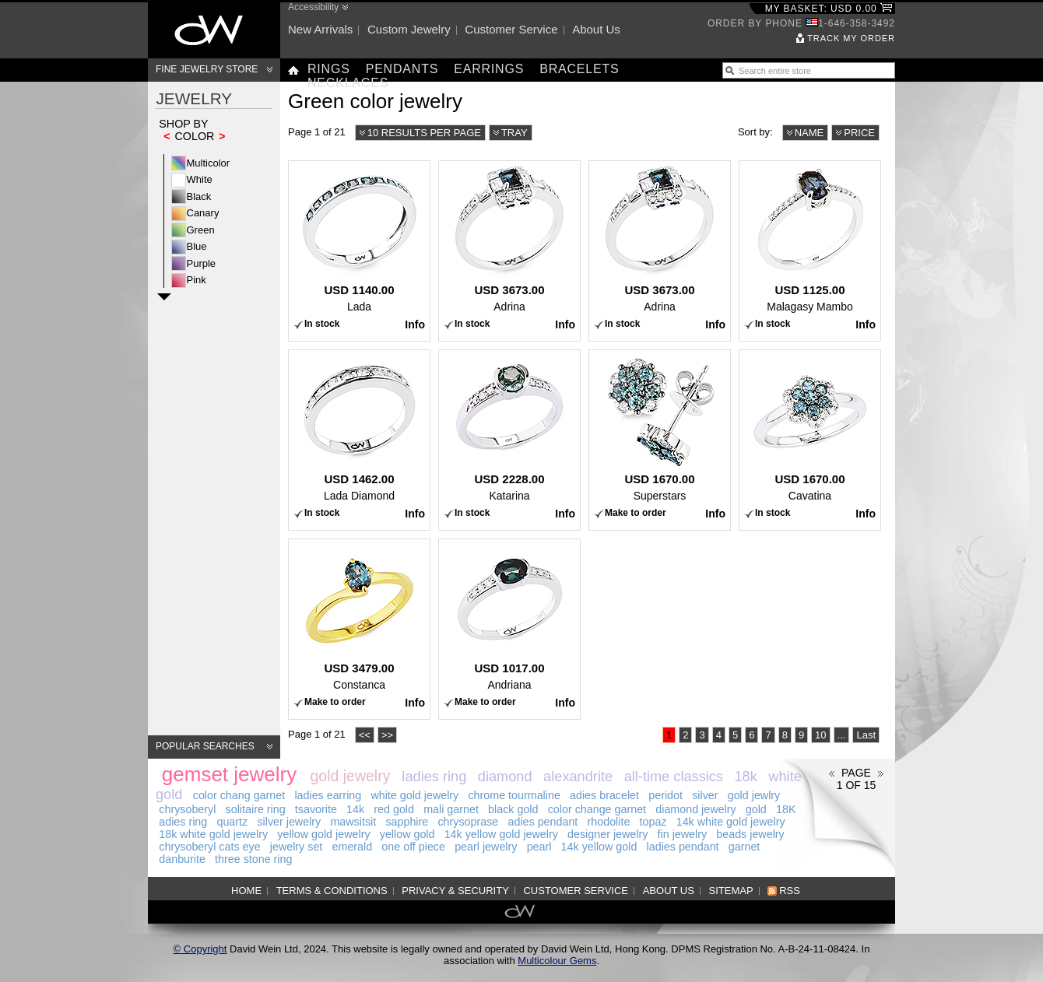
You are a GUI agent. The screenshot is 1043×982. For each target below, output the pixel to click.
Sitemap (731, 890)
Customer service (511, 29)
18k (746, 776)
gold (756, 809)
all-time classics (673, 776)
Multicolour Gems (557, 960)
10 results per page (424, 133)
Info (415, 324)
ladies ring (434, 776)
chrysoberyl (187, 809)
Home (246, 890)
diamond (505, 776)
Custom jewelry (409, 29)
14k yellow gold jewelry (501, 834)
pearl (539, 846)
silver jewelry (289, 821)
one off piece (413, 846)
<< (364, 735)
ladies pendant (683, 846)
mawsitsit (353, 821)
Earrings (489, 68)
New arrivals (320, 29)
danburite (182, 859)
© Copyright (200, 949)
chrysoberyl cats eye (209, 846)
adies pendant (542, 821)
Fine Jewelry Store (207, 69)
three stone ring (253, 859)
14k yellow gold (599, 846)
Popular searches (205, 746)
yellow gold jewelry (323, 834)
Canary (203, 213)
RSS (789, 890)
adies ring (183, 821)
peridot (665, 795)
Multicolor (208, 163)
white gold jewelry (414, 795)
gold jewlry (754, 795)
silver (705, 795)
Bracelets (579, 68)
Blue (197, 246)
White (199, 179)
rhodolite (609, 821)
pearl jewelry (486, 846)
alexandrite (578, 776)
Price (859, 133)
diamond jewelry (695, 809)
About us (596, 29)
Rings (328, 68)
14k (355, 809)
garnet (744, 846)
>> (387, 735)
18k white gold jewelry (213, 834)
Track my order (851, 38)
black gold (513, 809)
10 (820, 735)
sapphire (406, 821)
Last (866, 735)
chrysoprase (467, 821)
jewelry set (296, 846)
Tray (514, 133)
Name (809, 133)
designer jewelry (607, 834)
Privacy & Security (455, 890)
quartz (232, 821)
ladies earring (327, 795)
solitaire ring (256, 809)
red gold (394, 809)
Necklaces (347, 82)
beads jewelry (750, 834)
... (842, 735)
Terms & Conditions (332, 890)
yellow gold (407, 834)
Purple (201, 263)
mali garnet (451, 809)
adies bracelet (604, 795)
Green (201, 230)
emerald (352, 846)
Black (199, 196)
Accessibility (313, 7)
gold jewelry (350, 775)
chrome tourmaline (514, 795)
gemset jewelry (229, 774)
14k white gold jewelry (730, 821)
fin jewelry (683, 834)
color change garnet (597, 809)
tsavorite (316, 809)
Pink (196, 280)
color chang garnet (239, 795)
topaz (653, 821)
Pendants (402, 68)
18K (785, 809)
